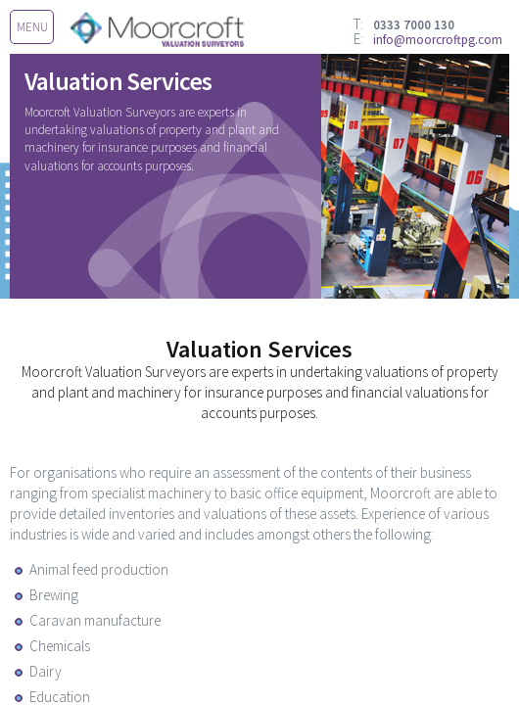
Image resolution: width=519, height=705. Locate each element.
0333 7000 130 (413, 25)
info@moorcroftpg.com (437, 39)
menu (32, 27)
